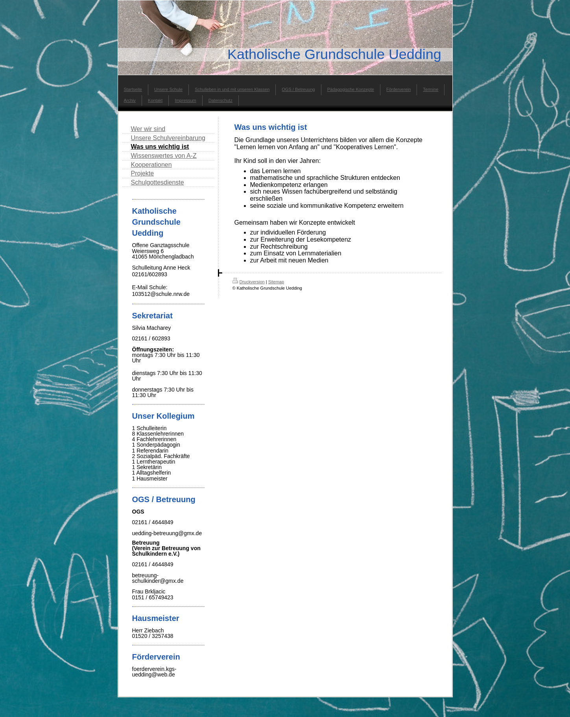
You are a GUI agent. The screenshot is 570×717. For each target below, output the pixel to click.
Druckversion (248, 281)
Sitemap (276, 281)
